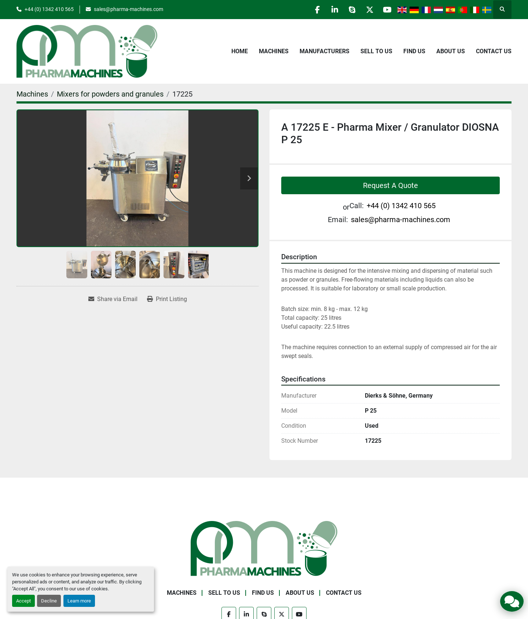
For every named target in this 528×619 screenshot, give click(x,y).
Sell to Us (376, 51)
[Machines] (32, 94)
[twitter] (368, 9)
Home (239, 51)
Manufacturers (324, 51)
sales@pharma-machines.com (128, 9)
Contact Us (493, 51)
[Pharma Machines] (264, 547)
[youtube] (386, 9)
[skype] (349, 9)
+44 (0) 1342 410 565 (49, 9)
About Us (450, 51)
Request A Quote (390, 185)
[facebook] (311, 9)
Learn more (79, 601)
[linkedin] (330, 9)
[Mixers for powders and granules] (110, 94)
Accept (23, 601)
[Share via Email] (113, 299)
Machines (274, 51)
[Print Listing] (167, 299)
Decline (49, 601)
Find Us (414, 51)
